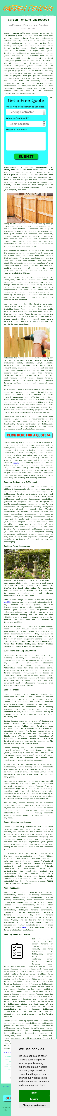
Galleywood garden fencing (16, 61)
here (24, 928)
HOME (23, 15)
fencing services (45, 1001)
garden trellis (37, 974)
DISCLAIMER (50, 15)
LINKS (29, 15)
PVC (18, 365)
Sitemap (6, 1086)
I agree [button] (34, 1093)
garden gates (10, 999)
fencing (7, 386)
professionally (27, 93)
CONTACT (41, 15)
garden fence (32, 36)
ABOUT (35, 15)
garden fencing (31, 1009)
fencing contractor (26, 424)
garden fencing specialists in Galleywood (32, 1021)
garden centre (34, 66)
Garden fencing (42, 358)
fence (16, 861)
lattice (17, 383)
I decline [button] (34, 1099)
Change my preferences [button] (34, 1105)
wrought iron (10, 368)
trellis (7, 602)
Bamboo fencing (12, 694)
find (14, 892)
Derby (16, 463)
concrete (36, 368)
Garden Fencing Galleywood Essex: (21, 33)
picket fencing (33, 376)
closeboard (9, 376)
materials (47, 68)
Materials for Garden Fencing (18, 358)
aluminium (8, 365)
